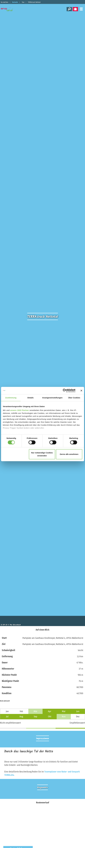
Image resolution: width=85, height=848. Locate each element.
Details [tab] (30, 397)
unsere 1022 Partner (19, 410)
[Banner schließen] (81, 390)
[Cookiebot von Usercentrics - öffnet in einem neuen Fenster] (64, 390)
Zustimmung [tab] (10, 397)
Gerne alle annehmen (69, 454)
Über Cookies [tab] (74, 397)
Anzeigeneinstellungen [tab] (52, 397)
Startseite (15, 2)
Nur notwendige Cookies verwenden (42, 454)
